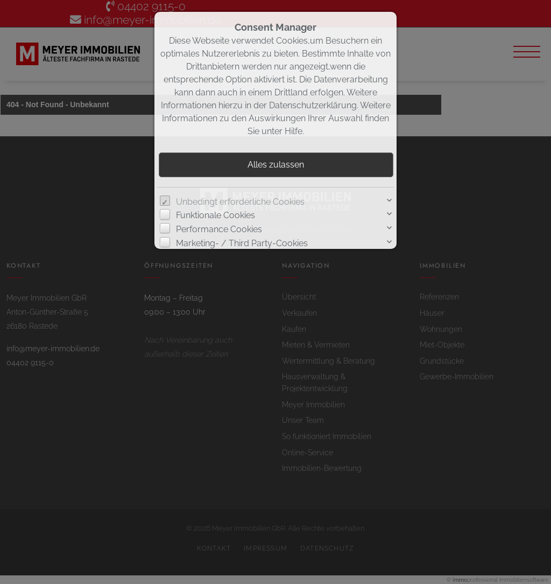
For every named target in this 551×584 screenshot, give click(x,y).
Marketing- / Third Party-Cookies (242, 243)
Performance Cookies (219, 229)
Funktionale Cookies (215, 215)
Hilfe (293, 131)
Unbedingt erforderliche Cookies (240, 202)
